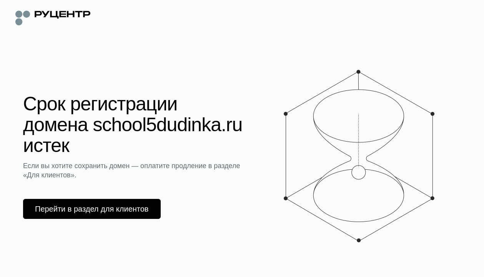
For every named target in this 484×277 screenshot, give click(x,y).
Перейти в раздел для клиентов (92, 209)
